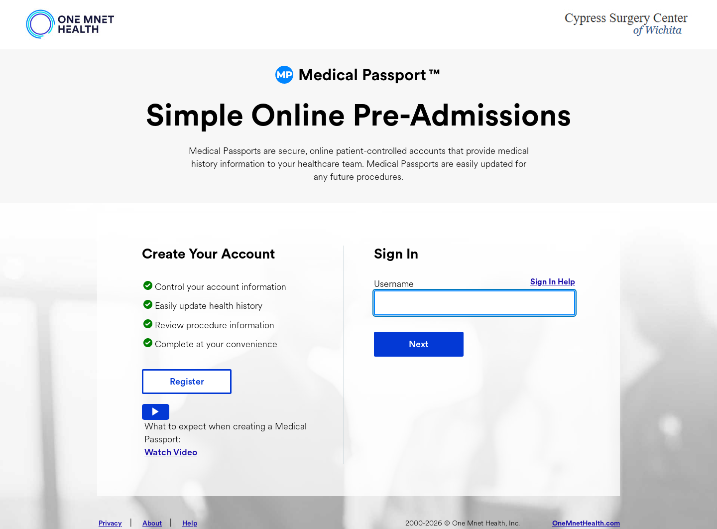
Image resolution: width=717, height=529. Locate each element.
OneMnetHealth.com (586, 523)
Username (394, 283)
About (152, 523)
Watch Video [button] (170, 452)
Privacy (110, 523)
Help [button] (189, 523)
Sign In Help (552, 282)
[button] (155, 412)
